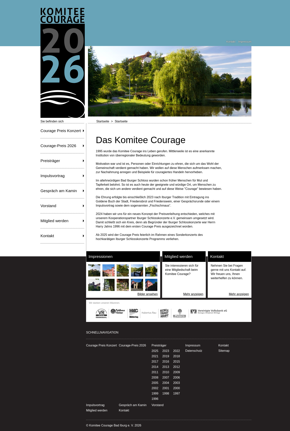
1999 (155, 393)
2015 (176, 361)
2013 (165, 366)
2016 (165, 361)
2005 (155, 382)
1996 (155, 398)
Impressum (244, 41)
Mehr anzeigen (193, 294)
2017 (155, 361)
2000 (176, 388)
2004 (165, 382)
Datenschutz (193, 350)
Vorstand (48, 206)
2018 (176, 356)
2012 (176, 366)
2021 (155, 356)
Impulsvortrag (52, 176)
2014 (155, 366)
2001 (165, 388)
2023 (165, 351)
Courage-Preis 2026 (58, 145)
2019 (165, 356)
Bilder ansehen (147, 294)
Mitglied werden (54, 221)
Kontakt (230, 41)
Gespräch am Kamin (58, 191)
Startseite (102, 121)
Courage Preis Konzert (60, 130)
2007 (165, 377)
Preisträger (50, 160)
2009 (176, 372)
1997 (176, 393)
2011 (155, 372)
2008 (155, 377)
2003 (176, 382)
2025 (155, 351)
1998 (165, 393)
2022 (176, 351)
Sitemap (224, 350)
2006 (176, 377)
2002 (155, 388)
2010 (165, 372)
